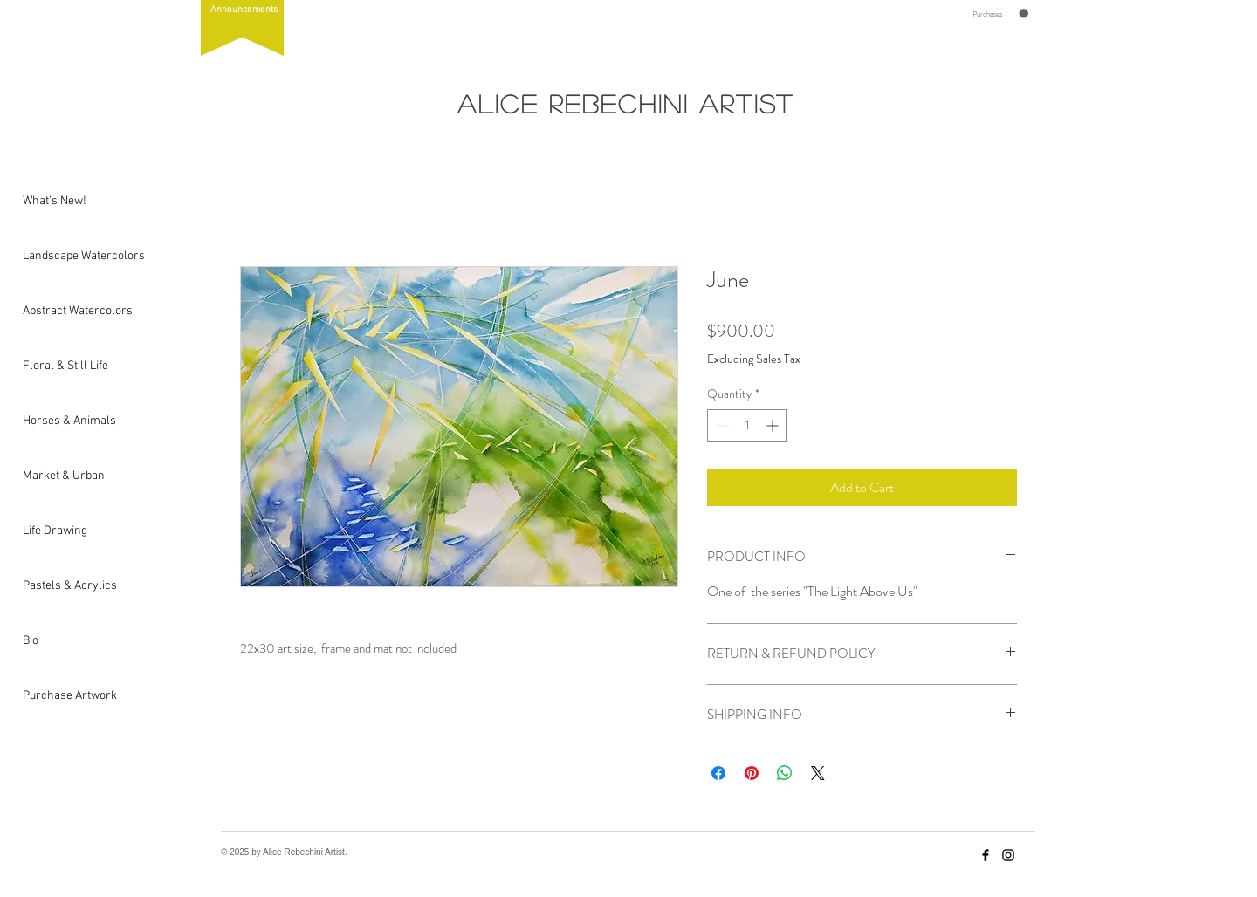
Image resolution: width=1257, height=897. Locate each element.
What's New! (54, 201)
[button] (242, 28)
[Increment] (774, 425)
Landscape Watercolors (64, 256)
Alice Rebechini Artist (625, 103)
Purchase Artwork (64, 695)
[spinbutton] (747, 425)
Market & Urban (64, 476)
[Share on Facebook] (718, 773)
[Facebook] (985, 855)
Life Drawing (55, 531)
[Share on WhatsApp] (784, 773)
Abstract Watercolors (64, 311)
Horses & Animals (64, 421)
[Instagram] (1008, 855)
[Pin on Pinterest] (751, 773)
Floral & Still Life (64, 366)
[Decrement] (721, 425)
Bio (30, 640)
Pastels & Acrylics (64, 586)
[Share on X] (817, 773)
